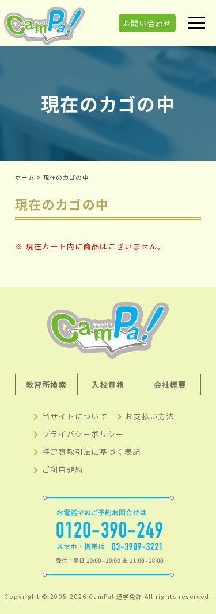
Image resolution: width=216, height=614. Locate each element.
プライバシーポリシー (83, 433)
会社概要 (170, 384)
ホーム (25, 177)
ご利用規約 (63, 469)
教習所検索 (46, 384)
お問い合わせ (147, 22)
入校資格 (108, 384)
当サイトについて (75, 416)
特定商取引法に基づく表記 (91, 451)
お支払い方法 (150, 416)
